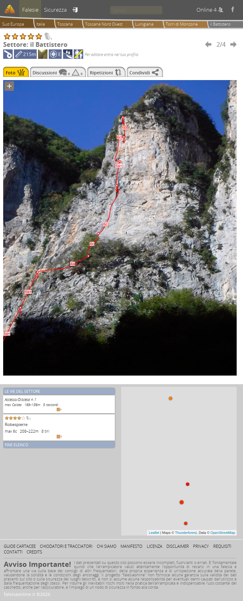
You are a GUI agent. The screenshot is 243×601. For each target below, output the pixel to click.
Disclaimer (177, 546)
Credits (34, 552)
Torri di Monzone (182, 24)
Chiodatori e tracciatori (66, 546)
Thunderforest (185, 533)
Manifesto (131, 546)
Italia (40, 24)
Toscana (65, 24)
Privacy (201, 546)
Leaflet (154, 533)
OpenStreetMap (222, 533)
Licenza (154, 546)
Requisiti (222, 546)
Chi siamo (106, 546)
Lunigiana (144, 24)
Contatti (13, 552)
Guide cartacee (20, 546)
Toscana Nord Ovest (103, 24)
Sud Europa (13, 24)
